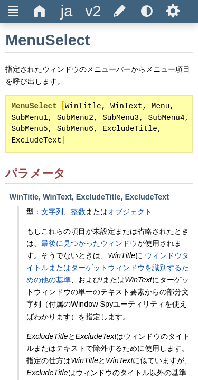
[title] (66, 11)
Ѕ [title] (173, 11)
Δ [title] (40, 11)
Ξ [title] (13, 11)
